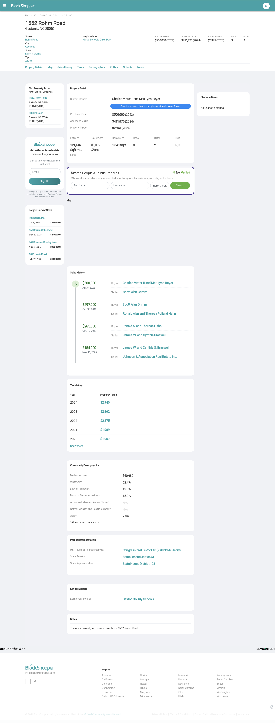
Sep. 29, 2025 (35, 267)
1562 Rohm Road (38, 85)
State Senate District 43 (138, 544)
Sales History (65, 54)
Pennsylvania (224, 662)
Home (27, 15)
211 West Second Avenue (42, 335)
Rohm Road (70, 15)
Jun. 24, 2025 (35, 316)
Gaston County (46, 15)
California (107, 666)
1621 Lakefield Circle (40, 360)
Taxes (80, 54)
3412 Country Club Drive (41, 348)
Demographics (97, 54)
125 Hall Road (36, 115)
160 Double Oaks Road (40, 263)
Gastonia (59, 15)
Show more (76, 433)
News (140, 54)
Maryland (145, 679)
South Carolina (225, 666)
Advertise (243, 701)
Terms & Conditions (181, 701)
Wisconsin (222, 683)
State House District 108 (139, 551)
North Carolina (43, 44)
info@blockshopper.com (40, 660)
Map (50, 54)
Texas (220, 671)
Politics (114, 54)
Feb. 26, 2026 (35, 291)
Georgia (144, 666)
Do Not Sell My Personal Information (215, 701)
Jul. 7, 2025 (34, 364)
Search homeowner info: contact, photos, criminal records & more (150, 93)
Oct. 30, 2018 (89, 296)
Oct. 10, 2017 (89, 318)
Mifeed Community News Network (103, 701)
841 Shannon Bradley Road (43, 275)
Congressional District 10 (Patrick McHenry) (152, 537)
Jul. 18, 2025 (35, 304)
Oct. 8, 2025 (34, 255)
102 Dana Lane (37, 250)
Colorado (107, 671)
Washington (223, 679)
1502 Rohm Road (38, 130)
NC (34, 15)
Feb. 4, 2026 (34, 340)
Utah (181, 683)
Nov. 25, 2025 (35, 352)
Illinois (143, 675)
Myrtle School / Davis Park (116, 36)
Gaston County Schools (138, 586)
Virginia (221, 675)
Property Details (33, 54)
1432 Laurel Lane (38, 323)
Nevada (182, 666)
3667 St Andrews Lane (41, 311)
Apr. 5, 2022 (88, 275)
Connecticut (108, 675)
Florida (143, 662)
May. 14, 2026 (35, 328)
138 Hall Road (36, 100)
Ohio (180, 679)
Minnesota (146, 683)
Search (180, 172)
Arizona (106, 662)
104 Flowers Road (38, 145)
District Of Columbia (113, 683)
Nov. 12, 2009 (89, 339)
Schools (127, 54)
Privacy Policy (159, 701)
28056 (38, 48)
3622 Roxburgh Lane (40, 299)
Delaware (107, 679)
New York (183, 671)
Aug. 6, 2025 (35, 279)
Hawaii (143, 671)
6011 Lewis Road (38, 287)
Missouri (183, 662)
